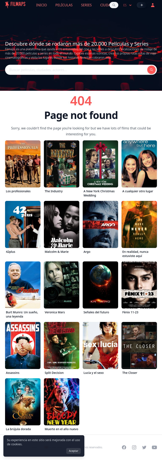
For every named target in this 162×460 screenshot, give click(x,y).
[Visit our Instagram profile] (134, 447)
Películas (64, 5)
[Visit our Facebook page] (124, 447)
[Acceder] (152, 5)
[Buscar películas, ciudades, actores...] (113, 5)
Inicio (41, 5)
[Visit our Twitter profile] (144, 447)
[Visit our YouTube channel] (154, 447)
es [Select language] (127, 5)
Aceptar (73, 451)
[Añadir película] (142, 5)
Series (86, 5)
